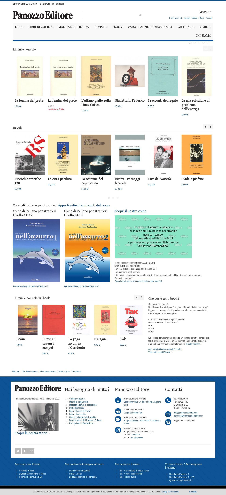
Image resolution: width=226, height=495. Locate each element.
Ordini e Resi (63, 371)
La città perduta (60, 179)
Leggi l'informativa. (170, 492)
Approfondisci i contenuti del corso (84, 205)
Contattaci (76, 371)
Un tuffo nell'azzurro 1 (179, 474)
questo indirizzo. (193, 344)
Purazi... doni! (75, 474)
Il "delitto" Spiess (26, 471)
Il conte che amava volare (30, 477)
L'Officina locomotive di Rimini (32, 474)
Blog (201, 18)
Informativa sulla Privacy (80, 411)
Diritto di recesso (76, 408)
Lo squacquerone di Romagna (83, 477)
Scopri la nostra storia (31, 433)
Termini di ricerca (30, 371)
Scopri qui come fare (133, 413)
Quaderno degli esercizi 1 (180, 480)
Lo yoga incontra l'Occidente (76, 343)
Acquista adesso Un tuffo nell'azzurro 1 (36, 253)
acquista (136, 434)
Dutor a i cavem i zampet (48, 343)
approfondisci (137, 437)
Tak (123, 339)
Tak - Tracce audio (127, 477)
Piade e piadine (193, 179)
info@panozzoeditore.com (186, 413)
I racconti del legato (163, 101)
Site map (16, 371)
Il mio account (175, 18)
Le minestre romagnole (79, 471)
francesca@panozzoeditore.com (188, 416)
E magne (100, 339)
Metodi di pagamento (78, 402)
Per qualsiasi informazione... (82, 423)
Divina (21, 339)
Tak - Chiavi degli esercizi (130, 474)
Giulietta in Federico (130, 101)
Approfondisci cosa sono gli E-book (164, 349)
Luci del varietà (159, 179)
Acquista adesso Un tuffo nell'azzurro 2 (87, 253)
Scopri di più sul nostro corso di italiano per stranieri (138, 281)
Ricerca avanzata (48, 371)
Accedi (209, 18)
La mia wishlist (190, 18)
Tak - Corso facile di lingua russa (134, 471)
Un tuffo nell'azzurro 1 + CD (181, 477)
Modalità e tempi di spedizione (83, 405)
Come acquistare (77, 399)
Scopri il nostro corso (130, 211)
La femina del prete (29, 101)
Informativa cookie (77, 414)
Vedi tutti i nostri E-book (159, 352)
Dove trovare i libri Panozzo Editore (85, 420)
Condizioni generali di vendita (82, 417)
